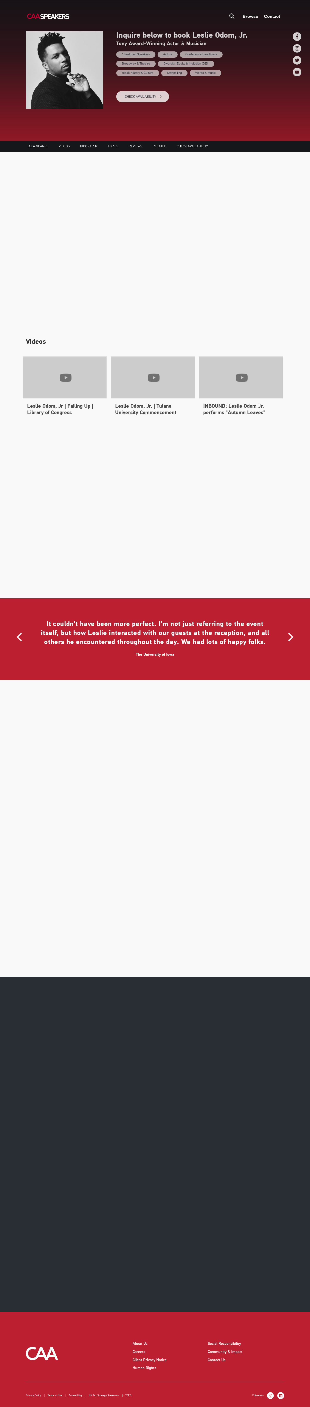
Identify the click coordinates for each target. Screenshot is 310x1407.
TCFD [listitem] (128, 1395)
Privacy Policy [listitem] (33, 1395)
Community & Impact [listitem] (225, 1351)
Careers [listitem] (139, 1351)
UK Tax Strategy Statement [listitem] (104, 1395)
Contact (272, 16)
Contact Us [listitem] (216, 1360)
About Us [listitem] (140, 1343)
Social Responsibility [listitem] (224, 1343)
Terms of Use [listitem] (55, 1395)
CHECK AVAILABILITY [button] (143, 96)
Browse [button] (250, 16)
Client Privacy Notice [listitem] (150, 1360)
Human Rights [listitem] (144, 1367)
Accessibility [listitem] (75, 1395)
